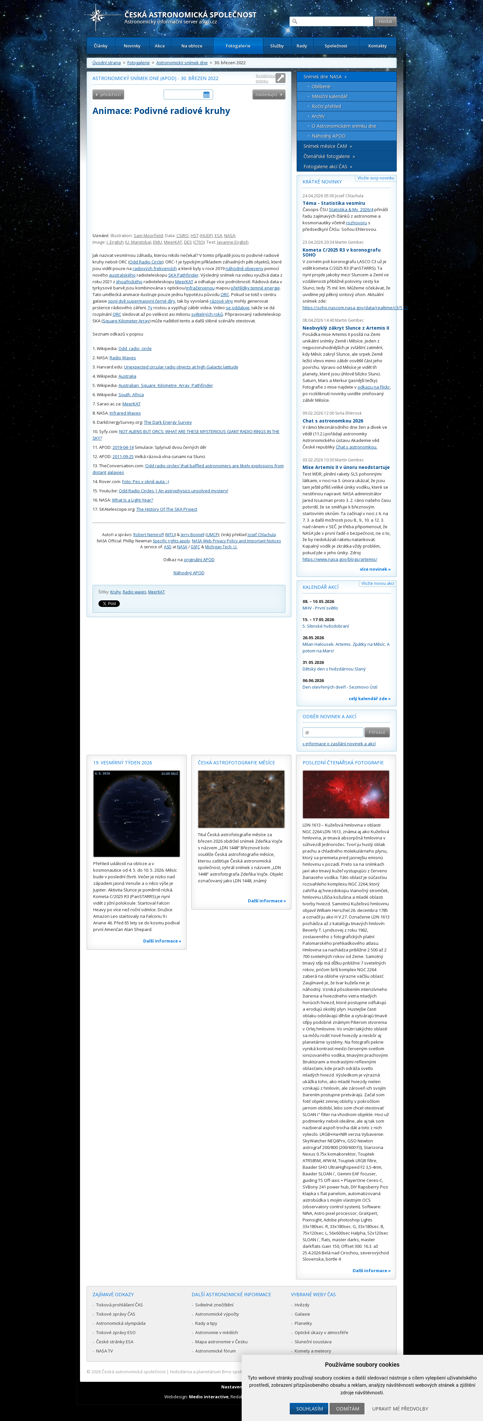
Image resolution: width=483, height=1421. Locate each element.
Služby (277, 46)
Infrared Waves (125, 413)
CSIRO (182, 235)
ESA (218, 235)
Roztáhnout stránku (266, 78)
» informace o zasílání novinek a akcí (339, 744)
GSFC (195, 547)
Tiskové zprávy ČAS (115, 1314)
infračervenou (200, 288)
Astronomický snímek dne (182, 63)
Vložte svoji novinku (376, 178)
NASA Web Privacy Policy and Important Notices (236, 541)
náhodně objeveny (244, 268)
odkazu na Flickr (374, 387)
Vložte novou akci (378, 583)
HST (195, 235)
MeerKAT (173, 242)
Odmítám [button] (347, 1409)
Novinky (132, 46)
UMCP (212, 534)
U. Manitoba (138, 242)
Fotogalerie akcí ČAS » (328, 166)
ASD (168, 547)
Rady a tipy (206, 1323)
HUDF (206, 235)
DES (188, 242)
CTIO (198, 242)
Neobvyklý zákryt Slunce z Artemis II (346, 328)
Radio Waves (123, 358)
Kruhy (115, 592)
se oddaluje (238, 308)
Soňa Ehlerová (348, 413)
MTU (170, 534)
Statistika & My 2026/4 (351, 209)
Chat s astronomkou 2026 (333, 421)
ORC (225, 294)
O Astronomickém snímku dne (344, 126)
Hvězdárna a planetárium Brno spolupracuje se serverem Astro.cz (236, 1372)
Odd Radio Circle (145, 262)
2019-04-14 (123, 447)
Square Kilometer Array (126, 321)
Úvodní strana (107, 63)
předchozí (111, 94)
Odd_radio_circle (135, 348)
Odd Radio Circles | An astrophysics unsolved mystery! (173, 491)
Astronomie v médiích (216, 1332)
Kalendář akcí (320, 587)
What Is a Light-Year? (132, 500)
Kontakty (377, 46)
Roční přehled (326, 106)
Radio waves (134, 592)
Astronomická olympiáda (121, 1323)
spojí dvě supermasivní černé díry (141, 301)
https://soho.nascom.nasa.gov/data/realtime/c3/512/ (356, 308)
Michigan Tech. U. (221, 547)
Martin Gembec (349, 242)
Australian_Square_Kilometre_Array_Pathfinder (166, 385)
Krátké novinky (322, 181)
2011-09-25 (123, 456)
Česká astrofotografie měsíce (236, 762)
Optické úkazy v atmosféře (321, 1332)
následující (266, 94)
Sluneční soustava (313, 1342)
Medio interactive (208, 1397)
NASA (229, 235)
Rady (302, 46)
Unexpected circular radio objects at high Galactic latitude (181, 367)
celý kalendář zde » (370, 698)
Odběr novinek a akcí (329, 716)
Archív (318, 116)
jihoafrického (129, 282)
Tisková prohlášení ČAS (119, 1305)
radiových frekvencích (155, 268)
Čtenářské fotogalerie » (329, 156)
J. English (115, 242)
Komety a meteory (313, 1351)
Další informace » (162, 941)
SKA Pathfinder (183, 275)
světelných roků (207, 314)
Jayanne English (233, 242)
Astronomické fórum (215, 1351)
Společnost (336, 46)
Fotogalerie (238, 46)
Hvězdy (302, 1305)
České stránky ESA (114, 1342)
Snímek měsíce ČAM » (328, 146)
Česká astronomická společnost (134, 1372)
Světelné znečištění (214, 1305)
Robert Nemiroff (148, 534)
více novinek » (375, 569)
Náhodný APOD (189, 573)
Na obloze (191, 46)
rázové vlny (221, 301)
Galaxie (302, 1314)
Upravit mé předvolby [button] (400, 1409)
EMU (157, 242)
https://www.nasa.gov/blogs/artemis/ (340, 559)
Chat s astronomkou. (356, 447)
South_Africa (131, 394)
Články (101, 46)
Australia (127, 376)
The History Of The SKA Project (166, 509)
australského (122, 275)
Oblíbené (321, 86)
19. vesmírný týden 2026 (122, 762)
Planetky (303, 1323)
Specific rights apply (171, 541)
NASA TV (104, 1351)
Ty (150, 308)
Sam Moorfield (148, 235)
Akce (160, 46)
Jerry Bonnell (192, 534)
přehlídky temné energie (255, 288)
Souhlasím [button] (309, 1409)
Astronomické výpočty (217, 1314)
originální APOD (199, 559)
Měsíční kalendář (330, 96)
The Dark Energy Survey (168, 422)
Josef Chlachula (262, 534)
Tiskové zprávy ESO (116, 1332)
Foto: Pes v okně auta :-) (145, 481)
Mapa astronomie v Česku (221, 1342)
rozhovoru (356, 223)
